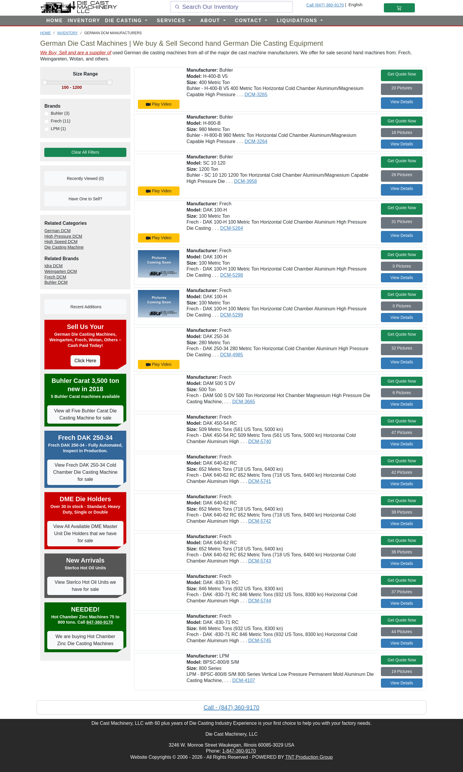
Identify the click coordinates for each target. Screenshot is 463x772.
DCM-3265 (255, 94)
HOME (54, 20)
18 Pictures (402, 132)
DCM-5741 (259, 481)
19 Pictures (402, 671)
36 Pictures (402, 552)
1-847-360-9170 (239, 750)
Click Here (85, 360)
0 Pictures (402, 266)
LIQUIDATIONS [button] (298, 20)
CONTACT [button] (249, 20)
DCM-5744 (259, 600)
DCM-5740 (259, 441)
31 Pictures (402, 221)
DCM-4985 (231, 354)
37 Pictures (402, 591)
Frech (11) (60, 121)
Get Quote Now (401, 74)
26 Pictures (402, 174)
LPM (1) (58, 128)
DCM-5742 (259, 521)
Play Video (159, 104)
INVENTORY (84, 20)
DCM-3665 (243, 401)
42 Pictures (402, 472)
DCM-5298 (231, 275)
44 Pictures (402, 631)
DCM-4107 (243, 680)
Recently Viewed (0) (85, 178)
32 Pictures (402, 348)
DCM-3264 (255, 141)
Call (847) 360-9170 (325, 5)
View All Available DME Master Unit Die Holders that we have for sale (85, 533)
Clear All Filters (85, 152)
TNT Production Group (309, 757)
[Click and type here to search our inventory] (231, 7)
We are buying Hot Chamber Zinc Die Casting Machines (85, 640)
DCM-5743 (259, 560)
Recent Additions (85, 306)
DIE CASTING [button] (124, 20)
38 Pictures (402, 512)
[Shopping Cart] (399, 7)
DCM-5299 (231, 314)
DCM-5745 (259, 640)
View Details (401, 101)
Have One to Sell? (85, 198)
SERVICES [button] (172, 20)
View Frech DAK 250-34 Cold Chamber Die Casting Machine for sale (85, 472)
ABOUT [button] (211, 20)
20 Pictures (402, 88)
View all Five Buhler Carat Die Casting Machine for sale (85, 414)
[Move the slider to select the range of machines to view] (85, 87)
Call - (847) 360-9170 (232, 707)
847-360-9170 (100, 622)
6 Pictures (402, 392)
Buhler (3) (60, 113)
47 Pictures (402, 432)
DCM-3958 (245, 181)
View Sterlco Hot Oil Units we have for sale (85, 586)
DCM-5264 (231, 228)
